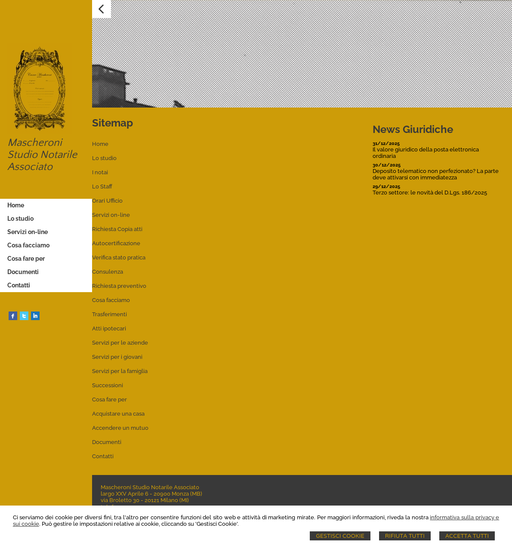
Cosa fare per (109, 399)
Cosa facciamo (111, 300)
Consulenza (107, 271)
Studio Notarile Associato (42, 161)
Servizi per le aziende (120, 342)
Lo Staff (102, 186)
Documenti (106, 442)
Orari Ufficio (107, 200)
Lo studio (104, 158)
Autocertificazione (116, 243)
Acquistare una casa (118, 413)
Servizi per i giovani (117, 357)
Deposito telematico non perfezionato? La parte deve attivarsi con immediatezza (436, 174)
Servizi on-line (111, 215)
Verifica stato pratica (118, 257)
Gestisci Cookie (340, 536)
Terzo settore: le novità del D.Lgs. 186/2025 (430, 192)
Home (100, 144)
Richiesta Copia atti (117, 229)
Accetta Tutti (467, 536)
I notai (100, 172)
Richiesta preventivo (119, 286)
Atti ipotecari (109, 328)
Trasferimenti (109, 314)
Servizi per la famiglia (120, 371)
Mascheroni (34, 143)
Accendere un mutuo (120, 428)
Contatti (103, 456)
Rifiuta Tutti (405, 536)
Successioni (107, 385)
